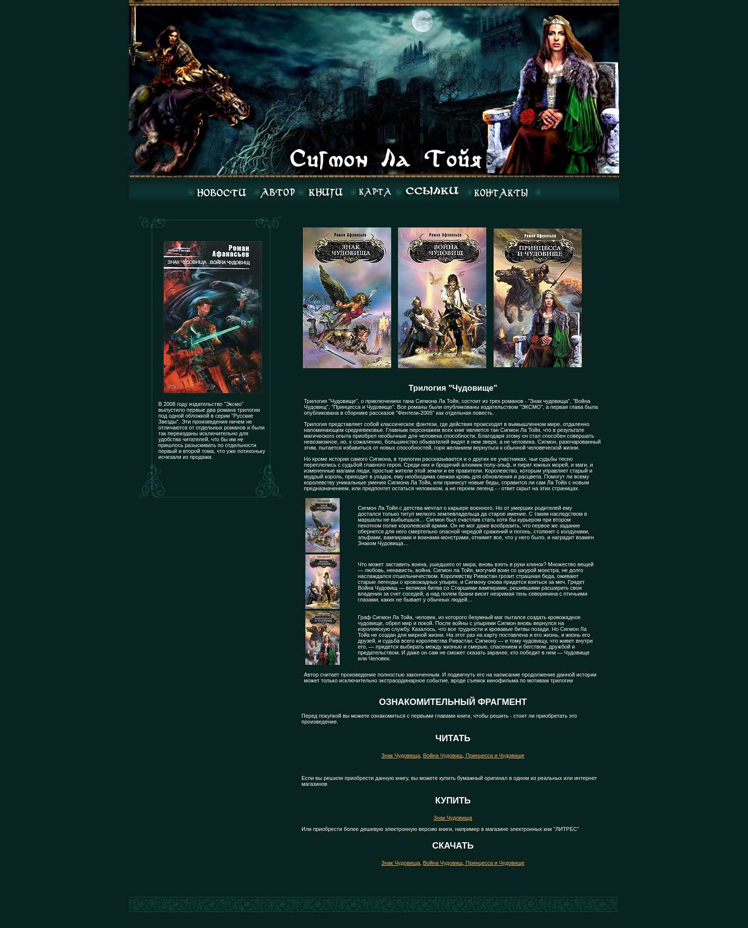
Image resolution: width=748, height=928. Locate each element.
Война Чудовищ (443, 755)
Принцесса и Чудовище (494, 755)
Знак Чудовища (400, 755)
